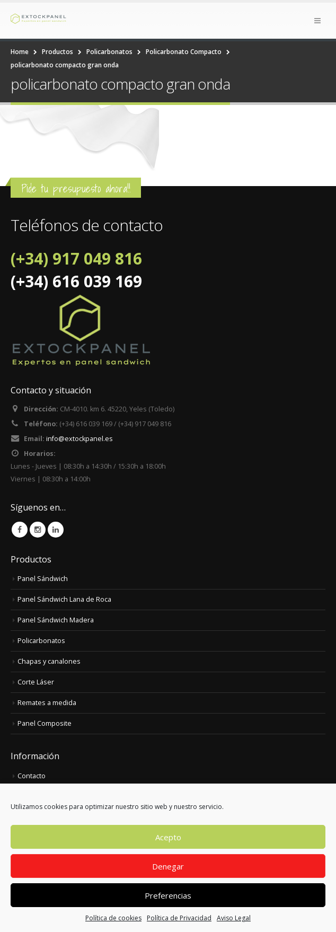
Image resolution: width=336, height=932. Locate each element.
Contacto (31, 775)
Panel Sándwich (42, 578)
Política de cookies (113, 917)
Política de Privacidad (179, 917)
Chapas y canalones (49, 661)
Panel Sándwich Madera (55, 620)
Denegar (168, 866)
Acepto (168, 837)
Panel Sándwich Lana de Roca (64, 599)
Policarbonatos (41, 640)
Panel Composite (44, 723)
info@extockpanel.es (79, 438)
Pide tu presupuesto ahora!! (75, 188)
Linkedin (56, 530)
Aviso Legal (234, 917)
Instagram (38, 530)
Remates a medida (46, 702)
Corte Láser (35, 682)
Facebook (20, 530)
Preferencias (168, 895)
